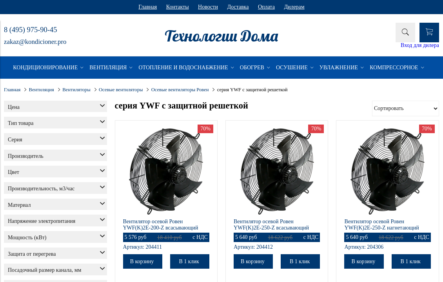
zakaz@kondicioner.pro (35, 41)
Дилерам (294, 7)
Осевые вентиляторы (121, 89)
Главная (147, 7)
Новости (208, 7)
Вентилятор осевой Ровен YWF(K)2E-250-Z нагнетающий (381, 225)
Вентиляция (41, 89)
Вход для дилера (420, 45)
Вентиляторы (76, 89)
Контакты (177, 7)
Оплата (266, 7)
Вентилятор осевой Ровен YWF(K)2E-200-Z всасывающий (160, 225)
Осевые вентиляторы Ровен (180, 89)
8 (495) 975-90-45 (30, 30)
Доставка (238, 7)
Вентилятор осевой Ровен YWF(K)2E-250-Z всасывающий (271, 225)
